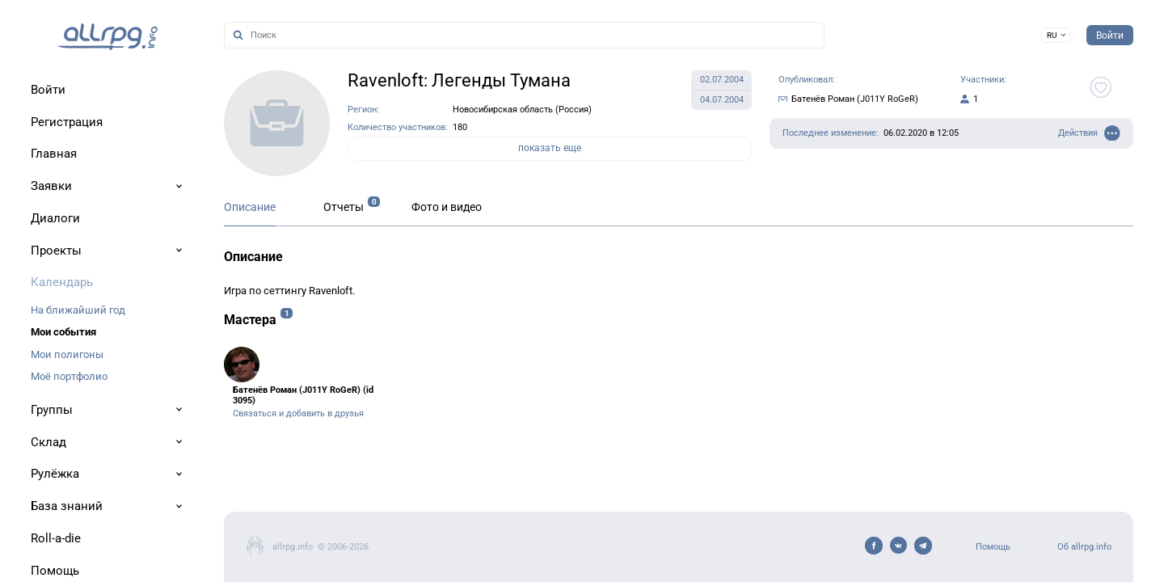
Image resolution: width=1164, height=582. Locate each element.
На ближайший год (78, 310)
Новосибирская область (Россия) (522, 109)
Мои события (63, 332)
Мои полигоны (67, 354)
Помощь (993, 547)
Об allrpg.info (1084, 547)
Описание (250, 207)
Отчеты (343, 207)
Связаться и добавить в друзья (298, 413)
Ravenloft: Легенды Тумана (459, 80)
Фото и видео (446, 207)
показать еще (549, 148)
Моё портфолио (69, 376)
